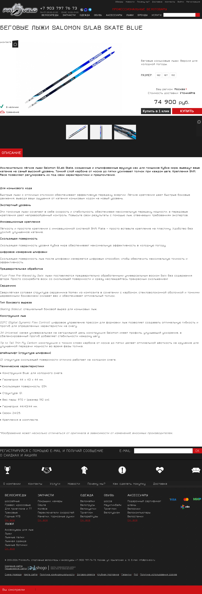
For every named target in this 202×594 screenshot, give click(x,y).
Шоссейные (12, 501)
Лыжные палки (14, 537)
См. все (10, 520)
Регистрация (193, 2)
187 (166, 75)
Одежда (85, 15)
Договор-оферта (86, 574)
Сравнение (12, 112)
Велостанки (135, 516)
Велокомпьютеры (138, 513)
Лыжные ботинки (16, 545)
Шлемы (131, 505)
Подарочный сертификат (144, 501)
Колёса (42, 509)
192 (173, 75)
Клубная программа (108, 574)
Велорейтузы (89, 516)
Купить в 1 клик (156, 111)
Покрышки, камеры (50, 501)
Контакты (170, 2)
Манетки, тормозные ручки (56, 516)
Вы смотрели (19, 590)
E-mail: (125, 451)
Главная (5, 22)
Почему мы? (143, 2)
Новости (130, 2)
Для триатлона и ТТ (18, 509)
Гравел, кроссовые (18, 505)
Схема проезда (13, 574)
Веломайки (87, 501)
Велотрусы (87, 505)
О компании (12, 484)
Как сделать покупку (129, 484)
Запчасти (69, 15)
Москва (179, 89)
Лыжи (130, 15)
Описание (11, 153)
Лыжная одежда (15, 541)
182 (158, 75)
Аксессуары (114, 15)
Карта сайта (30, 574)
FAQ (136, 574)
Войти (181, 2)
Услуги (157, 15)
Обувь (98, 15)
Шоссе (108, 501)
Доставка (157, 2)
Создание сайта (13, 566)
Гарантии (126, 574)
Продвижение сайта (16, 569)
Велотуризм (112, 513)
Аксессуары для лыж (19, 530)
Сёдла (42, 505)
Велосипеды (50, 15)
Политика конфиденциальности (57, 574)
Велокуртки (88, 509)
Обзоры (119, 2)
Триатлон (86, 513)
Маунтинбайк (113, 505)
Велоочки (133, 509)
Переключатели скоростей (56, 513)
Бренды (143, 15)
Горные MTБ (12, 516)
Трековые (11, 513)
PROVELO (20, 9)
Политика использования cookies (158, 574)
